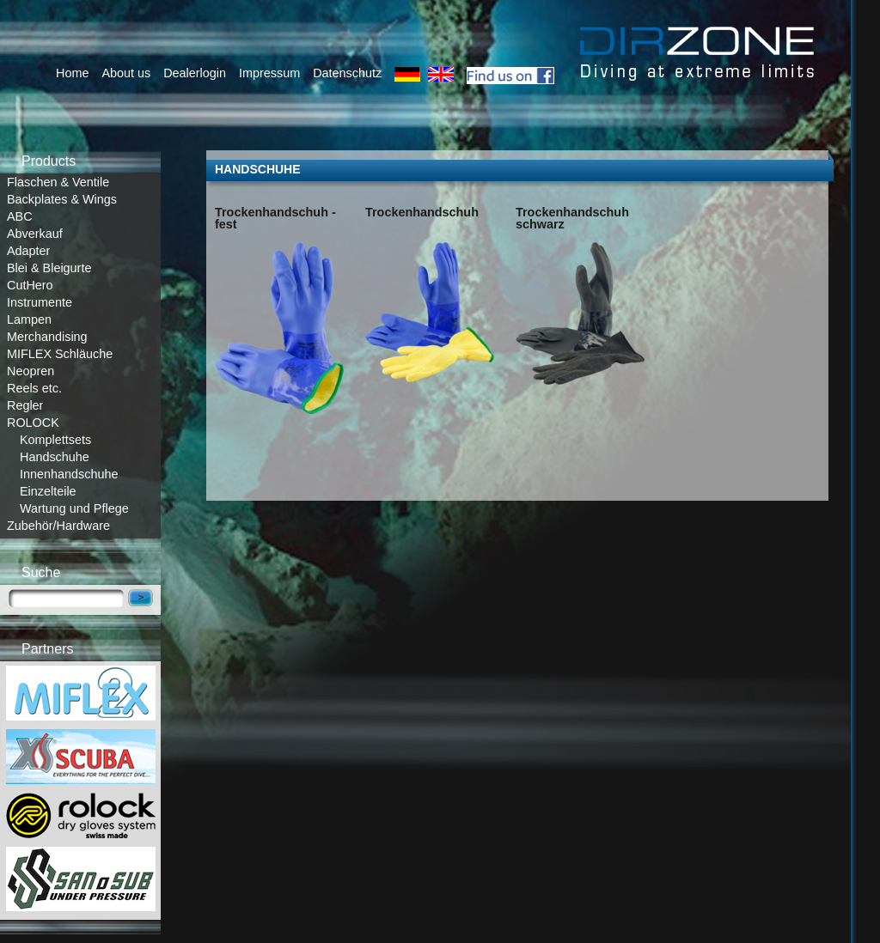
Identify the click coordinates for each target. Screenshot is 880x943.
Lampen (29, 319)
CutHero (30, 285)
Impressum (269, 73)
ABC (20, 216)
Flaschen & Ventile (58, 182)
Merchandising (47, 337)
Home (72, 73)
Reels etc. (34, 388)
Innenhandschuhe (69, 474)
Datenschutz (347, 73)
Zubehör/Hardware (58, 525)
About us (125, 73)
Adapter (28, 251)
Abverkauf (35, 233)
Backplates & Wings (62, 199)
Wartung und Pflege (74, 508)
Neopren (30, 371)
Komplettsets (55, 440)
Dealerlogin (194, 73)
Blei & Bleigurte (49, 268)
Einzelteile (48, 491)
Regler (25, 405)
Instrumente (39, 302)
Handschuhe (54, 457)
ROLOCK (33, 422)
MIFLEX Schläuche (60, 354)
